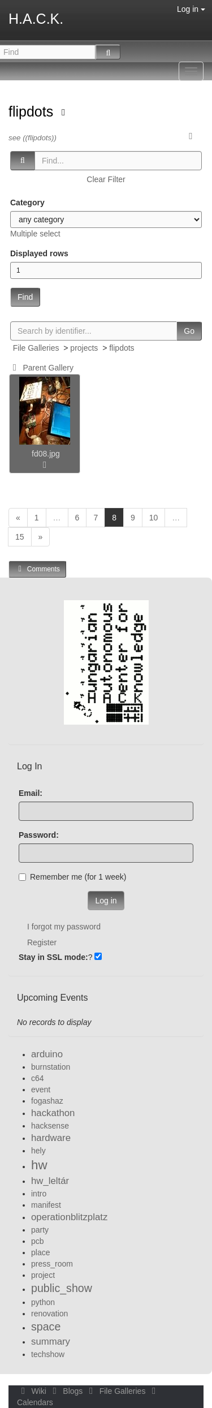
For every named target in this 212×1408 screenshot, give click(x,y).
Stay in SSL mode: (53, 957)
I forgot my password (64, 926)
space (45, 1326)
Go (189, 330)
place (40, 1252)
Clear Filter (105, 179)
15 (19, 536)
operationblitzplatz (69, 1217)
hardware (51, 1138)
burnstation (50, 1066)
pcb (37, 1241)
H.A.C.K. (35, 19)
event (40, 1089)
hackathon (53, 1113)
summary (50, 1341)
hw (39, 1165)
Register (42, 942)
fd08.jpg (46, 453)
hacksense (50, 1125)
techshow (47, 1354)
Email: (30, 793)
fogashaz (47, 1100)
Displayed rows (39, 253)
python (43, 1302)
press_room (52, 1263)
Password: (39, 834)
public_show (61, 1288)
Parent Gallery (40, 367)
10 (153, 517)
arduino (47, 1054)
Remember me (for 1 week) (72, 876)
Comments (37, 569)
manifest (46, 1204)
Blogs (67, 1391)
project (43, 1275)
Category (27, 202)
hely (38, 1150)
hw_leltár (50, 1181)
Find (25, 297)
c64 (37, 1078)
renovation (49, 1313)
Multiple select (35, 233)
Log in (191, 9)
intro (38, 1193)
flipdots (32, 111)
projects (84, 347)
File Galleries (36, 347)
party (40, 1229)
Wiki (33, 1391)
